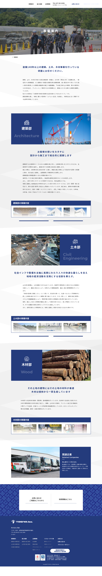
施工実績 (39, 4)
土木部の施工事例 (26, 553)
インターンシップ (48, 556)
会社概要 (35, 551)
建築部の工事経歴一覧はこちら (68, 222)
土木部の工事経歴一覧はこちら (68, 340)
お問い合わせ (75, 4)
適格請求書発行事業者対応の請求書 (60, 560)
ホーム (12, 57)
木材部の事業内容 (15, 556)
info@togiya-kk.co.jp (21, 544)
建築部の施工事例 (26, 551)
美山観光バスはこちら (78, 478)
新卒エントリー (47, 551)
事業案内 (31, 4)
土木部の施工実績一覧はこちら (34, 340)
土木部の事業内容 (15, 553)
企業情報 (47, 4)
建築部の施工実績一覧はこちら (34, 222)
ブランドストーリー (37, 556)
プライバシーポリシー (64, 554)
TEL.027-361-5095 (59, 3)
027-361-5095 (17, 542)
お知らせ (60, 548)
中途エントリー (47, 553)
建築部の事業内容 (15, 551)
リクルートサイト (91, 4)
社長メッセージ (36, 559)
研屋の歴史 (35, 553)
